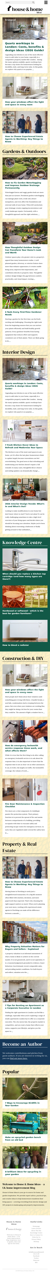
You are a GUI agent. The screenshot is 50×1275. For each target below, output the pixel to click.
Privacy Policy (36, 1239)
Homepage (36, 1226)
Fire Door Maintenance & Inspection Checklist (25, 805)
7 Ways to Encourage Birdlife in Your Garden (22, 1104)
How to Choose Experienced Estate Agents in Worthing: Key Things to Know (24, 139)
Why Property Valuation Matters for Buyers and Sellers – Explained (24, 947)
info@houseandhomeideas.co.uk (36, 1253)
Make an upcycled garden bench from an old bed (23, 1138)
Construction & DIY (23, 658)
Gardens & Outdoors (24, 151)
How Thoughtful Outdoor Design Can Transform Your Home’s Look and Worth (23, 250)
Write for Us (36, 1237)
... (33, 69)
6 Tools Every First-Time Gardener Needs (23, 313)
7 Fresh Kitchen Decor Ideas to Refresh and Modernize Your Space (24, 446)
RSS (36, 1262)
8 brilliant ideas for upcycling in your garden (23, 1172)
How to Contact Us (36, 1235)
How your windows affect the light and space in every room (24, 103)
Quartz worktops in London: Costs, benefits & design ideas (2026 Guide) (24, 46)
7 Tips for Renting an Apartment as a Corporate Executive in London (24, 1006)
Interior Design (18, 352)
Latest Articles (36, 1228)
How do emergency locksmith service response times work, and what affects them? (23, 748)
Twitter (36, 1258)
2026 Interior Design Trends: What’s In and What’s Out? (24, 505)
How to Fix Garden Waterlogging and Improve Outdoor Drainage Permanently (23, 185)
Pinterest (36, 1260)
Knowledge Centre (22, 542)
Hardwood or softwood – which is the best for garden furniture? (22, 612)
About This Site (36, 1230)
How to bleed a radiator (15, 645)
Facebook (36, 1256)
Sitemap (36, 1241)
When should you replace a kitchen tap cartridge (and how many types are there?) (24, 576)
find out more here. (19, 1058)
